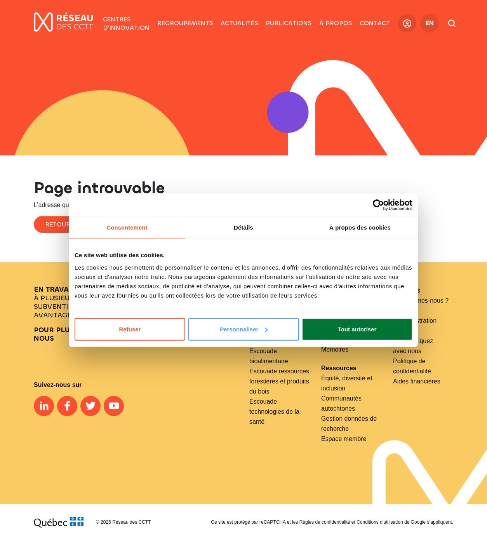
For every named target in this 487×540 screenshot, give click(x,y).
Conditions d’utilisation (380, 522)
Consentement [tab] (126, 227)
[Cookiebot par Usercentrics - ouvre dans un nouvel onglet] (378, 205)
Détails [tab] (243, 227)
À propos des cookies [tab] (360, 227)
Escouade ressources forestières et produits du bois (279, 381)
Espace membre (344, 438)
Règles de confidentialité (324, 522)
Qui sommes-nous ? (421, 300)
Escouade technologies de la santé (274, 411)
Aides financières (416, 381)
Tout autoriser (357, 329)
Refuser (130, 329)
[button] (185, 23)
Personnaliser (244, 329)
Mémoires (334, 349)
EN (430, 23)
